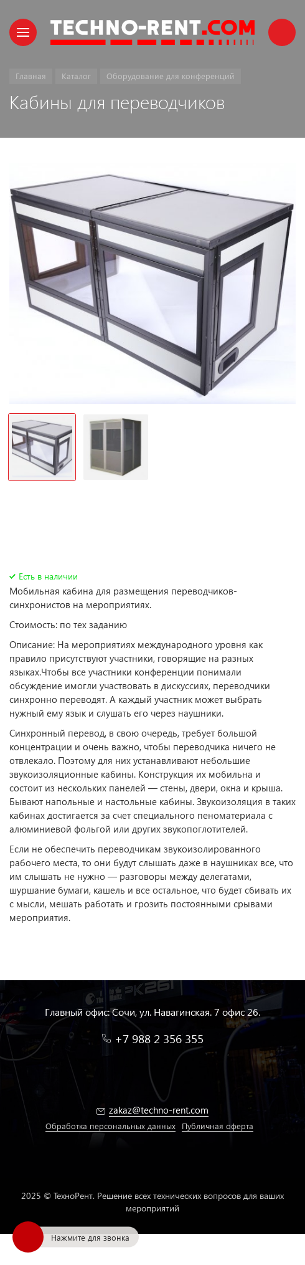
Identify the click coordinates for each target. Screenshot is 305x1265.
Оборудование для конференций (170, 75)
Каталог (76, 75)
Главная (31, 75)
